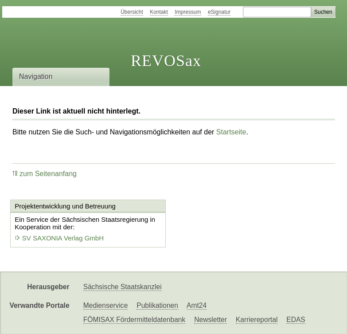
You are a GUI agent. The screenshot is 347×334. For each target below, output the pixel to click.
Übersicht (132, 12)
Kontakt (159, 12)
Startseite (231, 132)
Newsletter (210, 319)
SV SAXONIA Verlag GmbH (59, 238)
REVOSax (166, 61)
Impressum (188, 12)
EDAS (295, 319)
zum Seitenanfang (44, 173)
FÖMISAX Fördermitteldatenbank (134, 319)
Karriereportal (256, 319)
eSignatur (219, 12)
